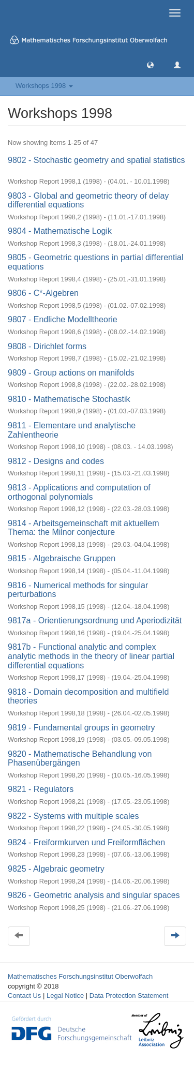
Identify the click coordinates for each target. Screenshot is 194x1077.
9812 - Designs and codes (56, 461)
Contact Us (24, 995)
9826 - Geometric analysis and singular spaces (94, 895)
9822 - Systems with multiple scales (73, 816)
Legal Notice (65, 995)
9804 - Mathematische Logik (60, 231)
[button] (150, 64)
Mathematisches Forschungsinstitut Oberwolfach (80, 976)
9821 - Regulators (40, 789)
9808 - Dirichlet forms (47, 346)
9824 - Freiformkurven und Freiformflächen (86, 842)
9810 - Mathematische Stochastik (69, 399)
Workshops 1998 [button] (44, 85)
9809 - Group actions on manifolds (71, 372)
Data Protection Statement (128, 995)
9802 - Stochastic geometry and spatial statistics (96, 160)
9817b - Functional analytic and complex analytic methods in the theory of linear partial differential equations (91, 655)
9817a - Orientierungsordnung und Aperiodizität (95, 620)
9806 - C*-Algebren (43, 293)
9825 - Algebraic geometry (56, 868)
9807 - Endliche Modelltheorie (62, 319)
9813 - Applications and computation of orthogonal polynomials (79, 492)
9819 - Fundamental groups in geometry (81, 727)
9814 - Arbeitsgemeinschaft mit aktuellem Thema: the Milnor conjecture (83, 528)
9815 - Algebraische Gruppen (61, 558)
